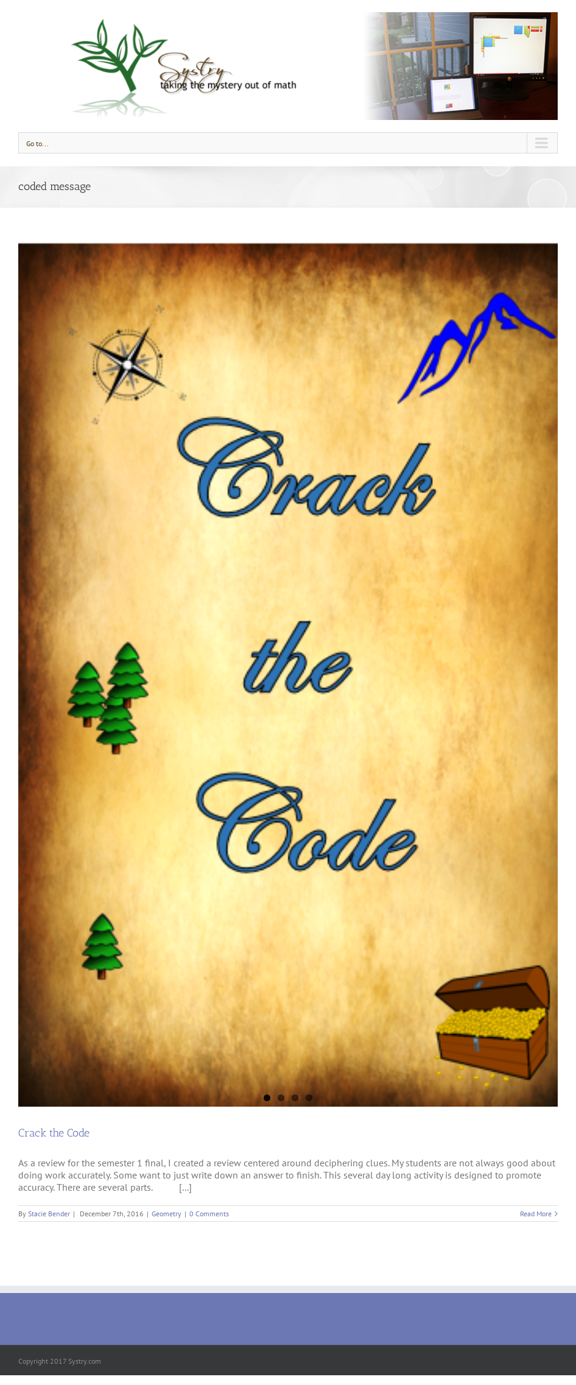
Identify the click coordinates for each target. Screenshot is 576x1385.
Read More (536, 1213)
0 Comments (209, 1213)
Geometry (166, 1213)
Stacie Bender (49, 1213)
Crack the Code (54, 1133)
